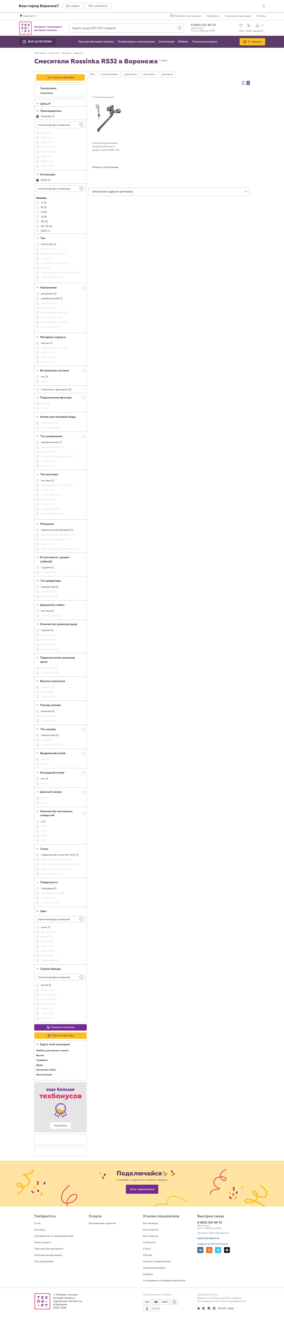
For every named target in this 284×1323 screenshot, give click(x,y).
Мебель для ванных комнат (52, 1050)
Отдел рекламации (154, 1268)
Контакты (39, 1229)
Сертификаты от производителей (53, 1236)
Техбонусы (212, 16)
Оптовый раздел (44, 1261)
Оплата (260, 16)
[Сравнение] (248, 26)
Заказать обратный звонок (213, 1233)
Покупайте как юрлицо (187, 16)
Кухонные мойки (46, 1069)
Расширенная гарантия (102, 1223)
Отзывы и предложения (157, 1261)
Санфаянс (42, 1060)
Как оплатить (150, 1229)
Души (39, 1065)
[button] (72, 6)
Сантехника (48, 88)
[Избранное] (240, 26)
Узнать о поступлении (105, 167)
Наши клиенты (42, 1242)
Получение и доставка (238, 16)
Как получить (150, 1236)
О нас (37, 1223)
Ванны (40, 1055)
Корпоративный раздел (48, 1255)
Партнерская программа (48, 1248)
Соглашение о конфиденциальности (164, 1280)
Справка (148, 1274)
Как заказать (150, 1223)
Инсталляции (44, 1074)
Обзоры (147, 1255)
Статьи (147, 1248)
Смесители (47, 93)
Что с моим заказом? (251, 31)
